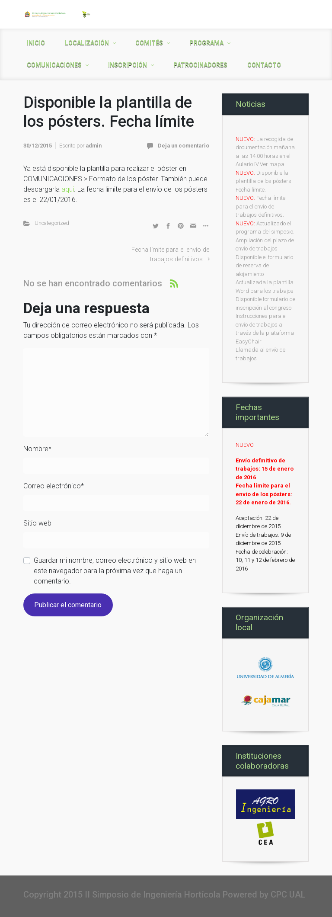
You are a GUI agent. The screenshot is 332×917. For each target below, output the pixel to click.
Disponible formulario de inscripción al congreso (265, 303)
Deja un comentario (183, 145)
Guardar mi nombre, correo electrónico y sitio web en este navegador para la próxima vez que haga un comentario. (115, 570)
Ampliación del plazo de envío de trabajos (265, 244)
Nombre (37, 449)
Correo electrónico (53, 486)
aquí (67, 189)
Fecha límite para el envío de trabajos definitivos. (260, 206)
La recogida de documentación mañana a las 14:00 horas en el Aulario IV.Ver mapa (265, 152)
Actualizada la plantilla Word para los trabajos (265, 286)
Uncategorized (52, 223)
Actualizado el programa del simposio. (265, 227)
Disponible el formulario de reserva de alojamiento (264, 265)
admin (94, 145)
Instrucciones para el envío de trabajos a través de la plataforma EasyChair (265, 329)
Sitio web (37, 523)
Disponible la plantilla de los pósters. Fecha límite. (264, 181)
